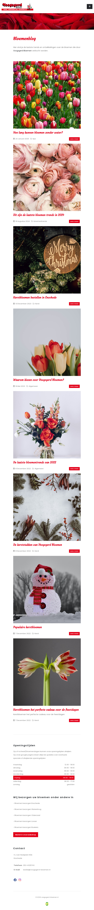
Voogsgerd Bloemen (22, 50)
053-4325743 (28, 865)
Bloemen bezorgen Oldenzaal (27, 815)
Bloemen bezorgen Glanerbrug (28, 809)
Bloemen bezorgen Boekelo (26, 827)
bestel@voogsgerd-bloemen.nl (36, 870)
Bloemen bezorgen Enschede (27, 803)
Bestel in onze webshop (25, 835)
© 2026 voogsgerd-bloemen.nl (47, 897)
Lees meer (74, 139)
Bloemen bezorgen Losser (26, 821)
